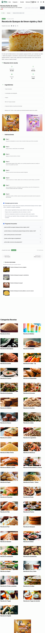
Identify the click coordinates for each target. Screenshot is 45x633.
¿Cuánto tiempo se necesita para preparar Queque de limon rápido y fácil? (22, 230)
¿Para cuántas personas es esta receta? (22, 234)
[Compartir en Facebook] (11, 25)
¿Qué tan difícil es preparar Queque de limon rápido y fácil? (22, 227)
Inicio (10, 2)
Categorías (15, 2)
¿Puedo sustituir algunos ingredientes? (22, 238)
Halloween (28, 2)
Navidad (22, 2)
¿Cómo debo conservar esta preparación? (22, 242)
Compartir (14, 250)
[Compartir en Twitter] (13, 25)
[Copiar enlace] (17, 25)
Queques (8, 12)
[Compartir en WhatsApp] (15, 25)
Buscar (42, 7)
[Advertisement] (22, 310)
